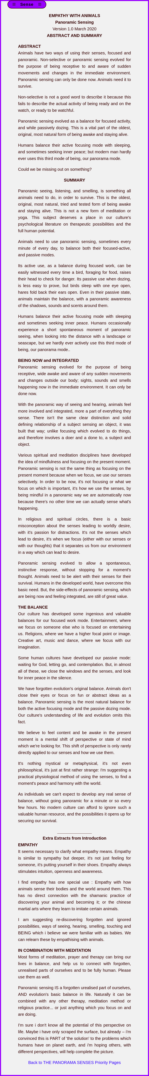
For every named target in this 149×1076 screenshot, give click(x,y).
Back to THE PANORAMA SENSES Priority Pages (74, 1062)
